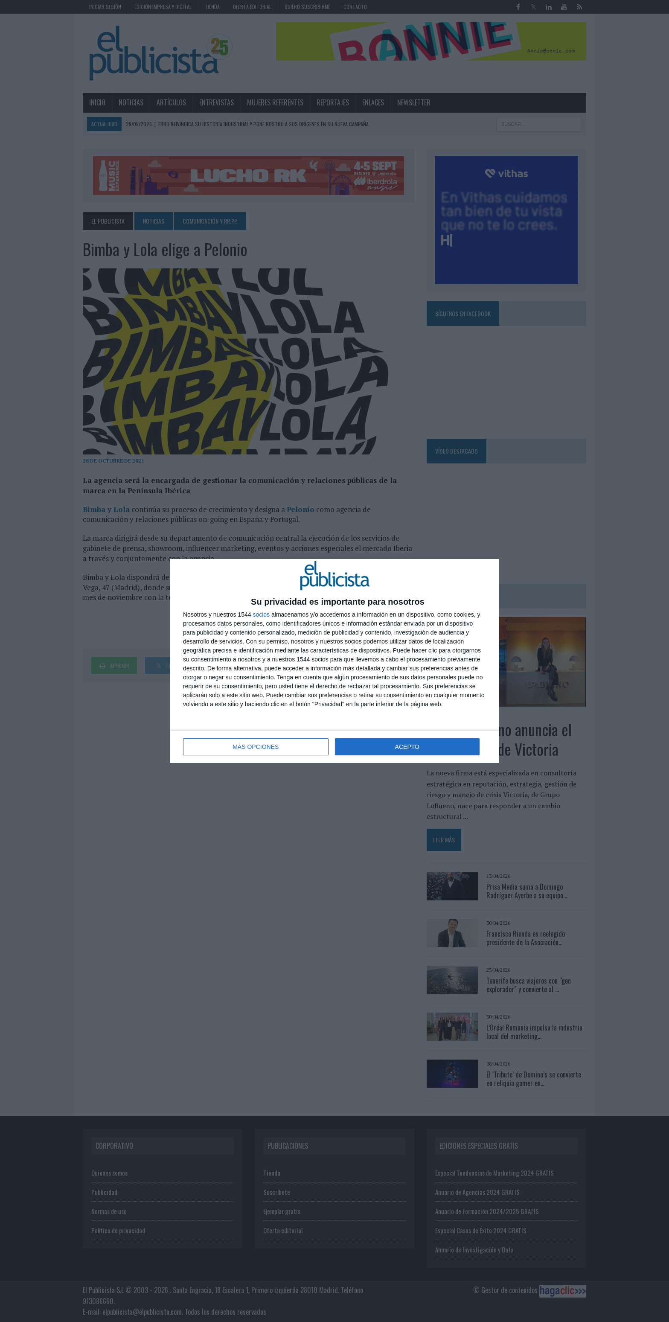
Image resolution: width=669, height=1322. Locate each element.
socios (261, 614)
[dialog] (334, 661)
